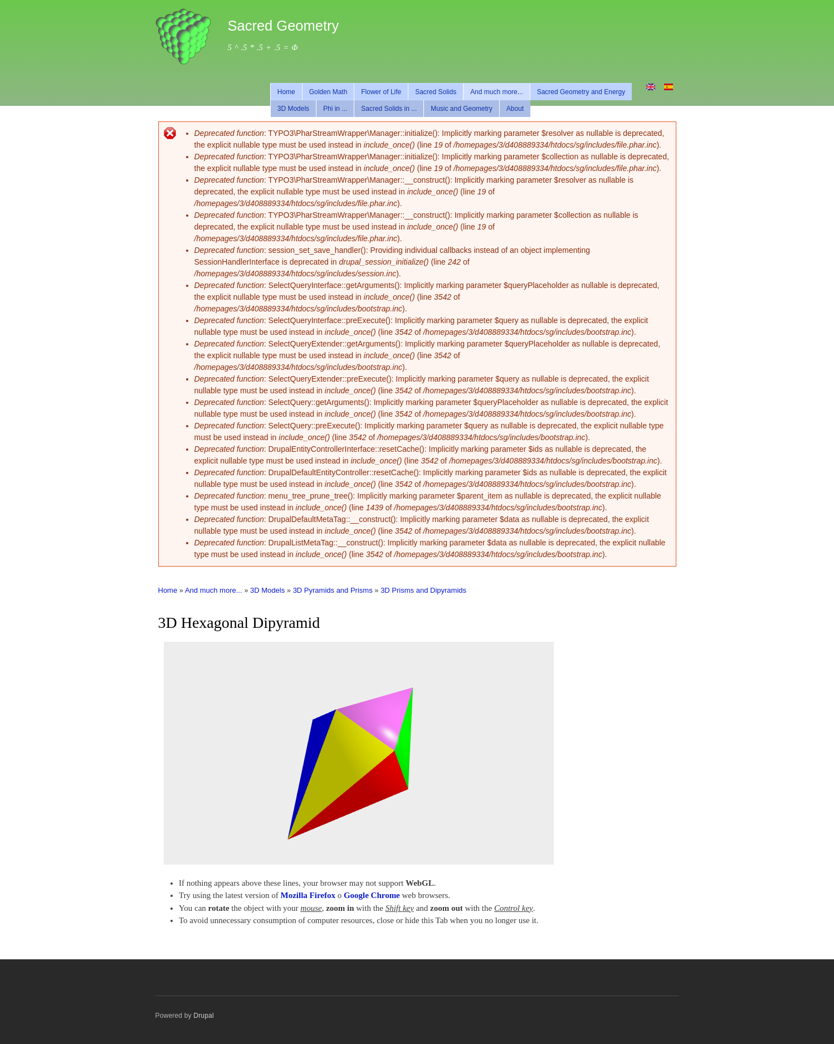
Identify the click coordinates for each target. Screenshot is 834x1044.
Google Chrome (372, 895)
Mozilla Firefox (308, 895)
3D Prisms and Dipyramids (423, 590)
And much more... (496, 92)
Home (286, 92)
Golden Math (328, 92)
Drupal (203, 1015)
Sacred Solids (435, 92)
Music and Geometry (461, 109)
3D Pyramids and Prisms (333, 590)
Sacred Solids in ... (389, 109)
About (515, 109)
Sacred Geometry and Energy (581, 92)
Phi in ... (335, 109)
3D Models (293, 109)
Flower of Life (381, 92)
